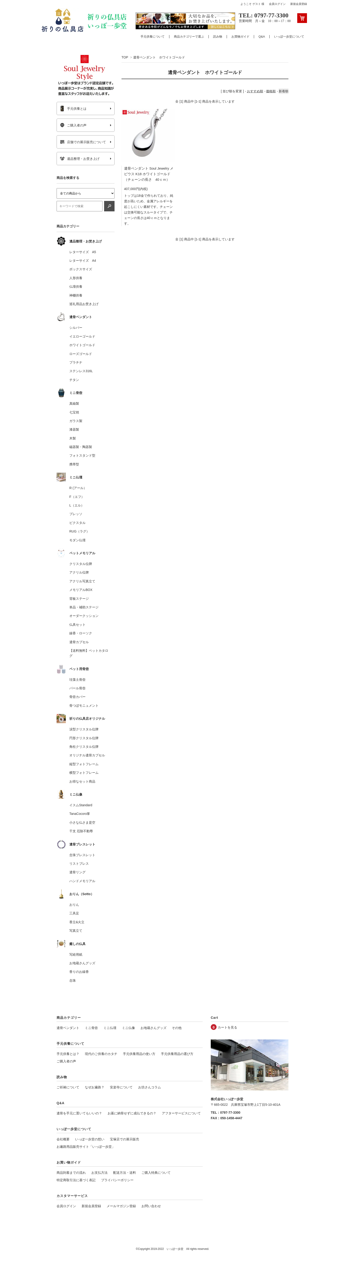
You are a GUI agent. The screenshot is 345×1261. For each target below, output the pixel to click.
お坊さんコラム (149, 1087)
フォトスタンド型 (82, 455)
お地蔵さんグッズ (82, 963)
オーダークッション (84, 616)
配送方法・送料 (124, 1172)
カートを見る (227, 1027)
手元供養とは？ (68, 1054)
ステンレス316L (81, 371)
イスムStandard (80, 805)
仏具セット (77, 624)
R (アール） (78, 488)
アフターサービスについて (181, 1113)
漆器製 (74, 429)
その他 (177, 1028)
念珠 (72, 980)
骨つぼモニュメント (84, 705)
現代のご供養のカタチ (101, 1054)
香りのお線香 (79, 972)
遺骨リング (77, 872)
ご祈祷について (68, 1087)
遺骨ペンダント (68, 1028)
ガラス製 (75, 421)
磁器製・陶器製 (80, 447)
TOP (124, 57)
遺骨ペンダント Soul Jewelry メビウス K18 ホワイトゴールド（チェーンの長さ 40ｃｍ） (148, 175)
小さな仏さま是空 (82, 822)
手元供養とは (73, 108)
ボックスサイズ (80, 269)
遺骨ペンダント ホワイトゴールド (159, 57)
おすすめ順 (255, 91)
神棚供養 (75, 295)
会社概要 (63, 1139)
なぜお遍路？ (94, 1087)
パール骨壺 (77, 688)
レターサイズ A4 (82, 260)
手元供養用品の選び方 (177, 1054)
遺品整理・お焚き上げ (79, 159)
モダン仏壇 (77, 540)
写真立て (75, 930)
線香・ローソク (80, 633)
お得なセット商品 (82, 781)
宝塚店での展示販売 (124, 1139)
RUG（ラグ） (79, 531)
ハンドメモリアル (82, 881)
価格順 (271, 91)
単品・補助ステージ (84, 607)
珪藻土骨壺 (77, 679)
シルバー (75, 327)
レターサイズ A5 (82, 252)
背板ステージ (79, 598)
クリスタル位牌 (80, 564)
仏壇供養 (75, 286)
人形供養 (75, 278)
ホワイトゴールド (82, 345)
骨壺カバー (77, 697)
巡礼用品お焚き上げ (84, 304)
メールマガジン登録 (121, 1206)
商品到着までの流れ (71, 1172)
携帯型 (74, 464)
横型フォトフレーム (84, 772)
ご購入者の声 (73, 125)
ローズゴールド (80, 354)
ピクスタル (77, 523)
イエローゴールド (82, 336)
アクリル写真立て (82, 581)
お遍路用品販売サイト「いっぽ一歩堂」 (86, 1146)
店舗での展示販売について (83, 142)
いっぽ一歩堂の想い (89, 1139)
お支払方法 (99, 1172)
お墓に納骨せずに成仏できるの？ (132, 1113)
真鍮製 (74, 403)
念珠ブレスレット (82, 855)
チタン (74, 380)
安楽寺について (121, 1087)
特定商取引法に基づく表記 (76, 1180)
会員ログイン (277, 4)
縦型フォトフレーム (84, 764)
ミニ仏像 (128, 1028)
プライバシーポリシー (117, 1180)
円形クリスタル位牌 (84, 738)
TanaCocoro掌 (79, 814)
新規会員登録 (298, 4)
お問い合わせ (151, 1206)
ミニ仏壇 (109, 1028)
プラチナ (75, 362)
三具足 (74, 913)
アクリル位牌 (79, 572)
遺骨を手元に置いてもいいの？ (79, 1113)
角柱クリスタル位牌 (84, 746)
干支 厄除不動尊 (81, 831)
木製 (72, 438)
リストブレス (79, 863)
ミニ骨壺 (91, 1028)
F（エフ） (76, 497)
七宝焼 (74, 412)
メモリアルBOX (81, 590)
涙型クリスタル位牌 (84, 729)
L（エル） (76, 505)
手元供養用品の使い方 (139, 1054)
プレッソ (75, 514)
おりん (74, 904)
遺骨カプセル (79, 642)
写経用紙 (75, 954)
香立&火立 (76, 922)
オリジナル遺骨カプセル (87, 755)
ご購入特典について (156, 1172)
